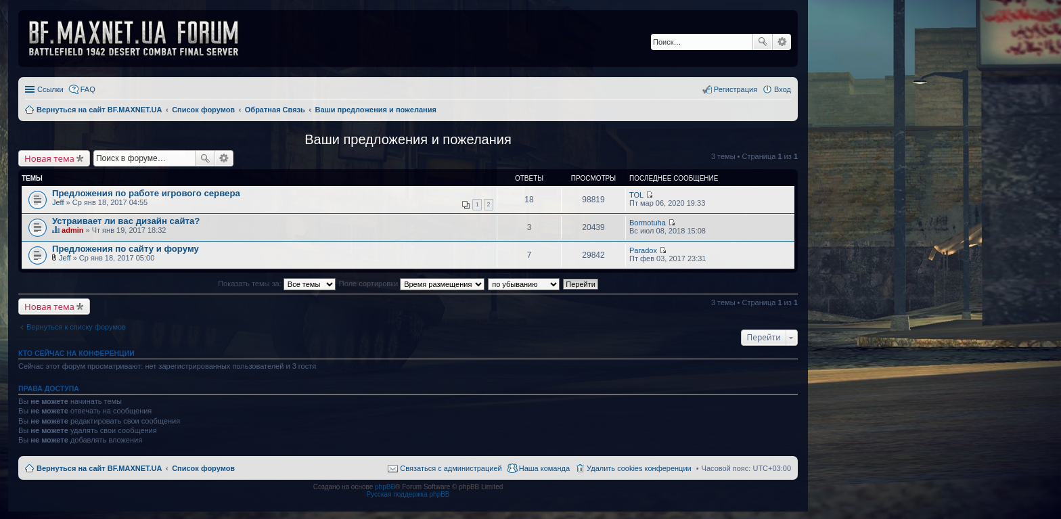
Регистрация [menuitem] (735, 89)
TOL (636, 195)
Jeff (58, 202)
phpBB (385, 487)
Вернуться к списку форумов (76, 327)
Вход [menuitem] (782, 89)
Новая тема (49, 158)
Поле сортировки (411, 283)
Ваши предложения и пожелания (408, 139)
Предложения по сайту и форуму (125, 249)
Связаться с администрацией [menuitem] (450, 468)
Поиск (762, 42)
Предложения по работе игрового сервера (146, 193)
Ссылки (50, 89)
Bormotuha (647, 223)
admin (72, 230)
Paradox (643, 250)
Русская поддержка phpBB (407, 494)
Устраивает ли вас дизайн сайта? (126, 221)
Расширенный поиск (782, 42)
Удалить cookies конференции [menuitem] (639, 468)
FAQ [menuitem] (88, 89)
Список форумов (203, 468)
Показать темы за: (277, 283)
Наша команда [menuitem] (544, 468)
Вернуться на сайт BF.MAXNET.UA (99, 468)
